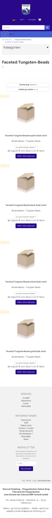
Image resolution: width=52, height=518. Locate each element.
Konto (26, 403)
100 (28, 89)
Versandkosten (44, 480)
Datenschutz (26, 425)
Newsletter (26, 436)
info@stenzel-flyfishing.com (33, 511)
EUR (22, 20)
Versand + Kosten (26, 428)
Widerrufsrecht (26, 431)
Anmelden (32, 20)
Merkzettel (26, 406)
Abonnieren (26, 469)
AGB (26, 423)
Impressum (26, 420)
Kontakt (26, 398)
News (26, 439)
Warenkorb (26, 401)
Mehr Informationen (26, 156)
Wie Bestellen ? (26, 434)
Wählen (28, 85)
